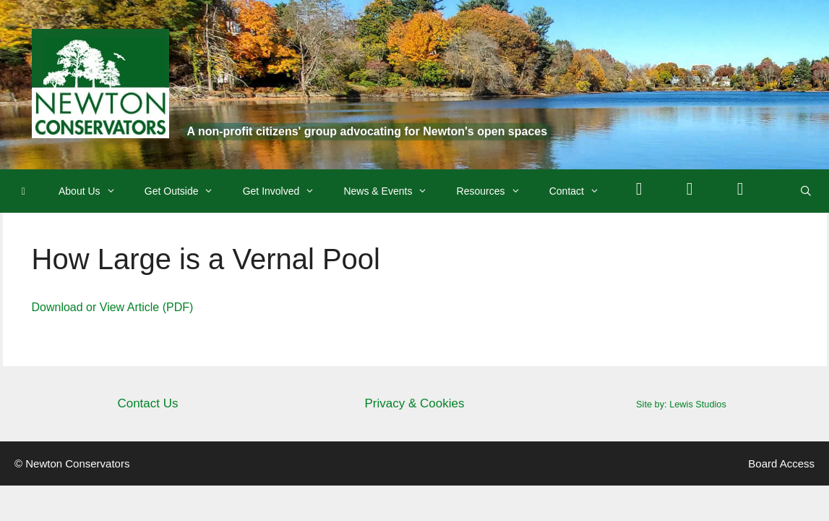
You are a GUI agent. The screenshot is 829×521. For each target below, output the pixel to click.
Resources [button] (496, 191)
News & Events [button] (392, 191)
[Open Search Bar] (806, 191)
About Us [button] (94, 191)
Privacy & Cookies (415, 403)
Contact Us (147, 403)
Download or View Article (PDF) (113, 307)
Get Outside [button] (186, 191)
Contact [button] (581, 191)
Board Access (781, 463)
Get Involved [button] (286, 191)
